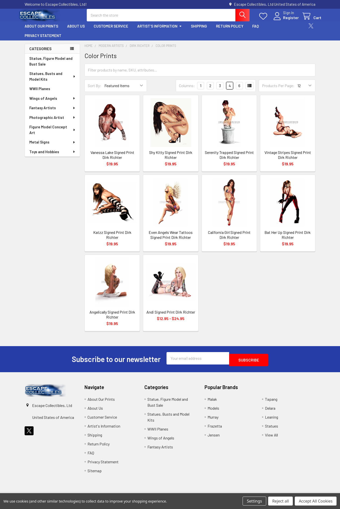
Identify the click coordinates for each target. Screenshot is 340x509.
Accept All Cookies (316, 501)
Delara (270, 410)
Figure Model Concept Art (52, 134)
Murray (213, 419)
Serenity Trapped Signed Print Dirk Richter (229, 159)
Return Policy (229, 30)
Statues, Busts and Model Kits (52, 81)
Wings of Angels (52, 103)
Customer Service (111, 30)
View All (271, 437)
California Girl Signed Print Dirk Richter (229, 239)
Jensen (214, 437)
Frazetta (215, 428)
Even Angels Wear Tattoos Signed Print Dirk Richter (171, 239)
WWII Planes (39, 93)
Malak (212, 402)
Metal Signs (52, 146)
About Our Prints (41, 30)
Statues (271, 428)
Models (213, 410)
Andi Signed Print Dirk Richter (170, 316)
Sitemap (94, 473)
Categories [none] (40, 53)
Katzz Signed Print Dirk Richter (112, 239)
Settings (254, 501)
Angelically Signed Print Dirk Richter (112, 319)
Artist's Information (159, 30)
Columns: (187, 90)
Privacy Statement (43, 40)
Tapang (271, 402)
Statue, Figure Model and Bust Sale (51, 66)
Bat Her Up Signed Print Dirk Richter (287, 239)
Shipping (199, 30)
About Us (76, 30)
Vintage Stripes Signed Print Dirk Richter (287, 159)
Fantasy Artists (52, 112)
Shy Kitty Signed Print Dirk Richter (170, 159)
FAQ (255, 30)
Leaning (271, 419)
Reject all (280, 501)
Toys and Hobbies (52, 156)
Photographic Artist (52, 122)
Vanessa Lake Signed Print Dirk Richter (112, 159)
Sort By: (94, 90)
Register (285, 20)
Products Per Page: (278, 90)
